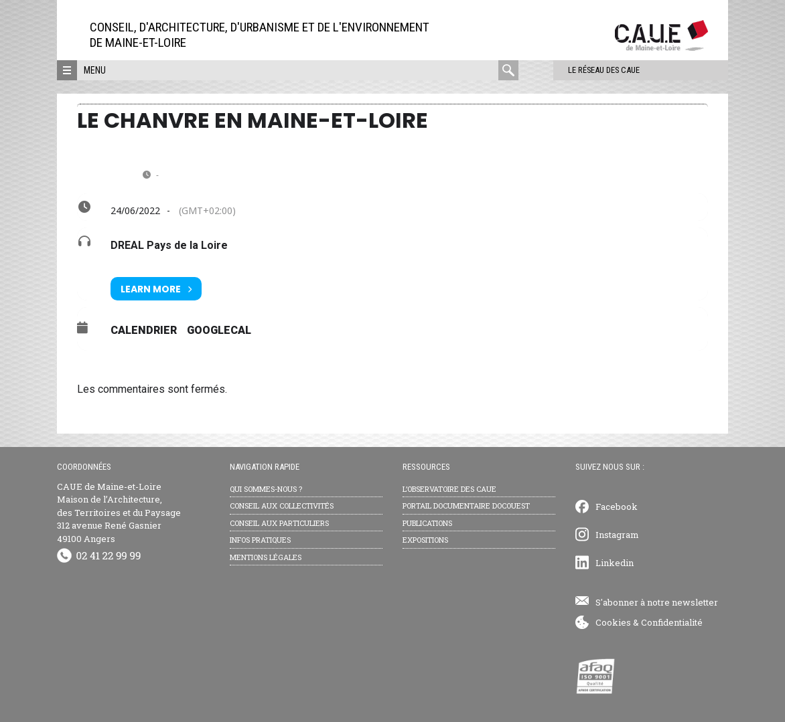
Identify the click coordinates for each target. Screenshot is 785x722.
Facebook (616, 507)
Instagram (617, 535)
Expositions (425, 540)
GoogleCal (219, 330)
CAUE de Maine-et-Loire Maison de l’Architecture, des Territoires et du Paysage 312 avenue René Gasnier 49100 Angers (119, 512)
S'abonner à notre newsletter (656, 602)
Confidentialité (672, 622)
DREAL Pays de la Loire (169, 245)
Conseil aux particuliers (279, 523)
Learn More (156, 288)
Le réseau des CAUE (576, 70)
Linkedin (614, 563)
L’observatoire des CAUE (449, 489)
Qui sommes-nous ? (266, 489)
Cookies (613, 622)
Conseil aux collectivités (282, 506)
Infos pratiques (260, 540)
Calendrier (144, 330)
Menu (95, 70)
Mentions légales (265, 557)
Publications (427, 523)
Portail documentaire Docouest (466, 506)
